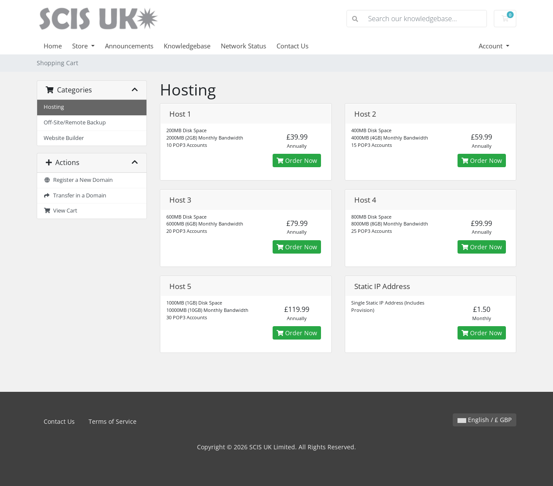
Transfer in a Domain (75, 195)
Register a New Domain (78, 180)
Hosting (54, 107)
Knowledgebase (187, 45)
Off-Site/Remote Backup (75, 122)
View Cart (60, 210)
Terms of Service (113, 421)
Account (491, 45)
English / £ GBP (485, 420)
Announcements (129, 45)
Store (80, 45)
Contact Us (292, 45)
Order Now (296, 160)
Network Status (243, 45)
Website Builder (64, 138)
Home (53, 45)
